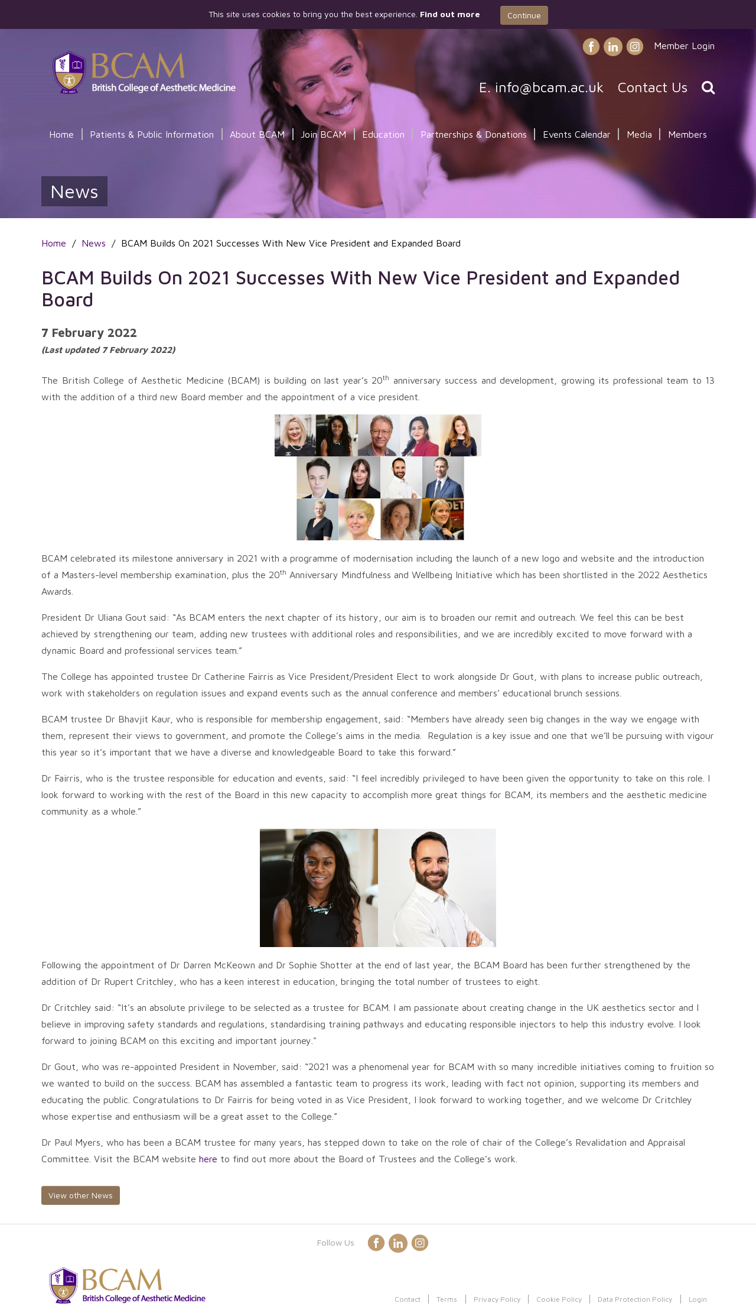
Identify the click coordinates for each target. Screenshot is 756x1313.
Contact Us (652, 87)
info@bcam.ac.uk (549, 87)
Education (383, 134)
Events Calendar (577, 134)
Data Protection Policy (635, 1299)
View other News (80, 1195)
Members (687, 134)
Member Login (684, 45)
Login (698, 1299)
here (208, 1158)
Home (61, 134)
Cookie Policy (559, 1299)
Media (639, 134)
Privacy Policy (497, 1299)
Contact (408, 1299)
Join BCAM (323, 134)
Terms (446, 1299)
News (94, 243)
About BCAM (257, 134)
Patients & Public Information (152, 134)
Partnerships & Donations (474, 134)
